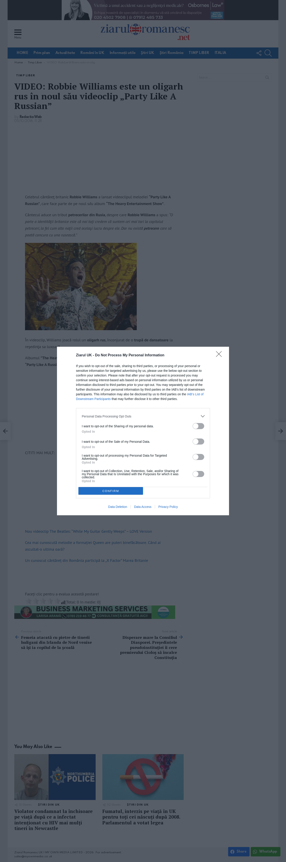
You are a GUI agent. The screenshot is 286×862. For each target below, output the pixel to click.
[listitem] (143, 416)
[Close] (220, 355)
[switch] (198, 426)
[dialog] (143, 431)
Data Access (142, 507)
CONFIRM (110, 491)
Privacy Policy (168, 507)
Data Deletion (117, 507)
